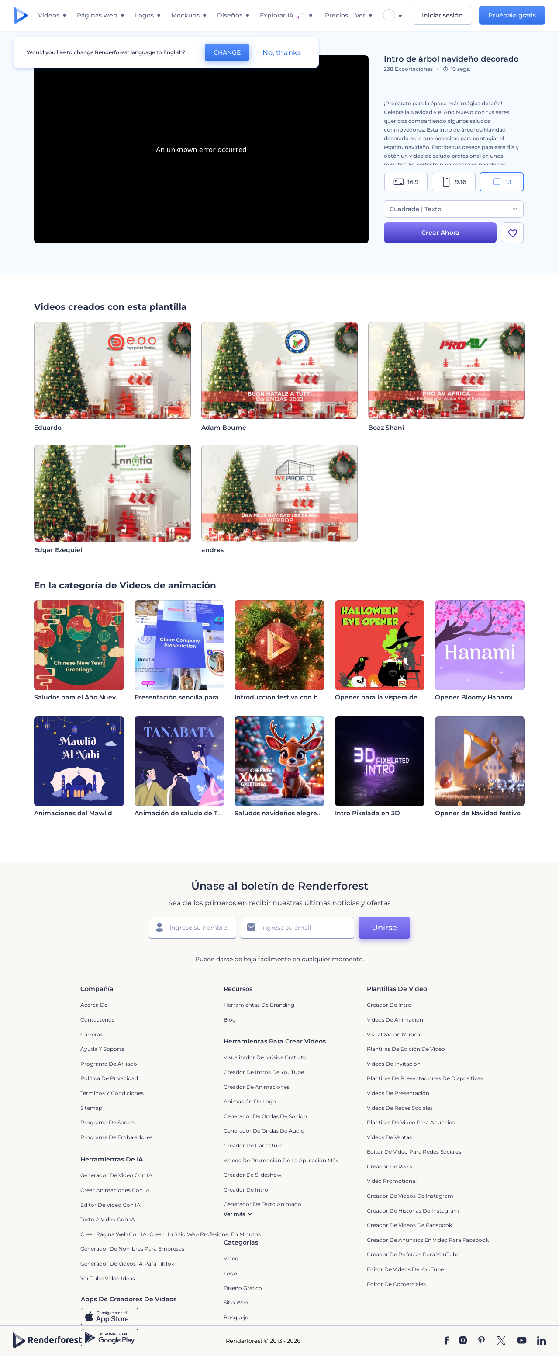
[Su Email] (297, 928)
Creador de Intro (389, 1004)
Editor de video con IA (110, 1205)
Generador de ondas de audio (264, 1130)
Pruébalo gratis (512, 15)
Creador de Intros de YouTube (264, 1072)
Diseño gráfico (243, 1288)
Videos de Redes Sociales (400, 1108)
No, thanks (281, 53)
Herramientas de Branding (259, 1004)
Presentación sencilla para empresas (193, 697)
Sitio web (236, 1302)
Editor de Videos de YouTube (405, 1269)
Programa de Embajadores (116, 1137)
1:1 (501, 182)
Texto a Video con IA (107, 1219)
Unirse (384, 927)
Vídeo (231, 1258)
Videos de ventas (389, 1137)
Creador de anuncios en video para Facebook (428, 1240)
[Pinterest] (481, 1341)
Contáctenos (97, 1019)
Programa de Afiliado (108, 1063)
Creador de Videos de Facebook (409, 1225)
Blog (230, 1019)
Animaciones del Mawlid (73, 813)
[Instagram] (463, 1341)
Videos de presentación (398, 1093)
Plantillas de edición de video (406, 1049)
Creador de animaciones (257, 1087)
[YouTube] (522, 1341)
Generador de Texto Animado (262, 1204)
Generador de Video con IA (116, 1175)
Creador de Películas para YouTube (413, 1254)
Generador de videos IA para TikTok (127, 1263)
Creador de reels (389, 1166)
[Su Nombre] (192, 928)
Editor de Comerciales (396, 1284)
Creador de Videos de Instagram (410, 1196)
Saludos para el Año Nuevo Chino (87, 697)
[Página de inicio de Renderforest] (21, 15)
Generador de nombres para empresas (132, 1248)
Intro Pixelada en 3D (367, 813)
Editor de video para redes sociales (414, 1151)
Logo (230, 1273)
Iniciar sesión (442, 15)
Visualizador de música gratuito (265, 1057)
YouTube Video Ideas (107, 1278)
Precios (336, 15)
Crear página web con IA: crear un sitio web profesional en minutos (170, 1234)
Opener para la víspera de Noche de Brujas (403, 697)
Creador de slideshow (253, 1175)
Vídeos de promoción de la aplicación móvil (283, 1160)
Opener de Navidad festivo (478, 813)
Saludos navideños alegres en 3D (288, 813)
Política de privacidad (109, 1078)
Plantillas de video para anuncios (411, 1122)
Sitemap (91, 1108)
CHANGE (227, 52)
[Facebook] (447, 1341)
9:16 (453, 182)
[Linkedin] (541, 1341)
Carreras (91, 1034)
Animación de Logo (250, 1101)
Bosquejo (236, 1317)
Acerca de (93, 1004)
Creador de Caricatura (253, 1145)
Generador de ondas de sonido (265, 1116)
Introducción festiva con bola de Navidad (300, 697)
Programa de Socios (107, 1122)
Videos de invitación (394, 1063)
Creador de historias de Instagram (413, 1210)
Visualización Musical (394, 1034)
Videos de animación (395, 1019)
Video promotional (392, 1181)
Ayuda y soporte (102, 1049)
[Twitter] (501, 1341)
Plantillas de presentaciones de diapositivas (425, 1078)
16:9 (406, 182)
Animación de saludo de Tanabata (190, 813)
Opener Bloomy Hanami (474, 697)
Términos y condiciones (112, 1093)
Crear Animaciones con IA (115, 1190)
